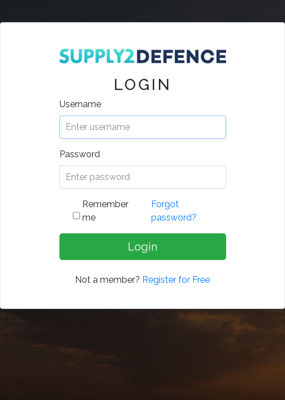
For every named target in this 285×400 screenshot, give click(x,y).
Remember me (105, 211)
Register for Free (176, 279)
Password (79, 154)
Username (80, 104)
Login (142, 246)
